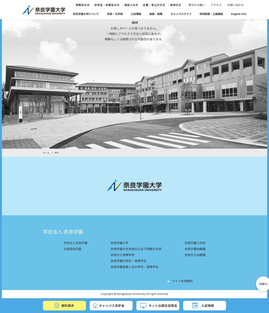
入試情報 (136, 14)
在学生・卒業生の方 (107, 5)
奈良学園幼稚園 (195, 249)
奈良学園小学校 (195, 243)
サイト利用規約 (182, 281)
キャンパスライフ (181, 14)
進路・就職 (155, 14)
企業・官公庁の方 (154, 5)
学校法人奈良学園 (75, 243)
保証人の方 (131, 5)
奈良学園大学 (120, 243)
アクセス (216, 5)
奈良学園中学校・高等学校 (128, 260)
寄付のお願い (196, 5)
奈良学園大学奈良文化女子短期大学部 (136, 249)
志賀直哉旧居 (72, 249)
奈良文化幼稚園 (195, 254)
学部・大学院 (115, 14)
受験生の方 (83, 5)
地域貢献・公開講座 (211, 14)
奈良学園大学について (86, 14)
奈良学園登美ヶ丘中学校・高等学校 (134, 266)
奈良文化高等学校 (122, 254)
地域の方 (175, 5)
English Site (239, 14)
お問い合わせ (235, 5)
